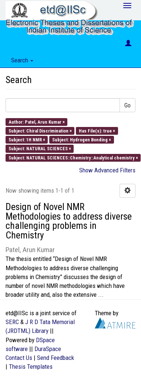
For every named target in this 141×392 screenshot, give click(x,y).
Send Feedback (55, 357)
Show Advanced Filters (107, 170)
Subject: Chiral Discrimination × (40, 130)
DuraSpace (47, 349)
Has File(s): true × (97, 130)
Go (127, 105)
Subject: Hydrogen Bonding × (81, 139)
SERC (12, 322)
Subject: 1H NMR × (27, 139)
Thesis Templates (31, 366)
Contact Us (19, 357)
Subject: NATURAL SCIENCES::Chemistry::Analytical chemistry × (73, 157)
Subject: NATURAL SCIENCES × (40, 148)
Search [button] (22, 60)
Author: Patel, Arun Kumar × (37, 121)
